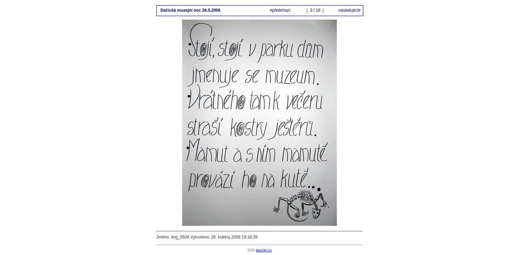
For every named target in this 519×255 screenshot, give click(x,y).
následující (349, 10)
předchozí (280, 10)
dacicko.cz (264, 250)
